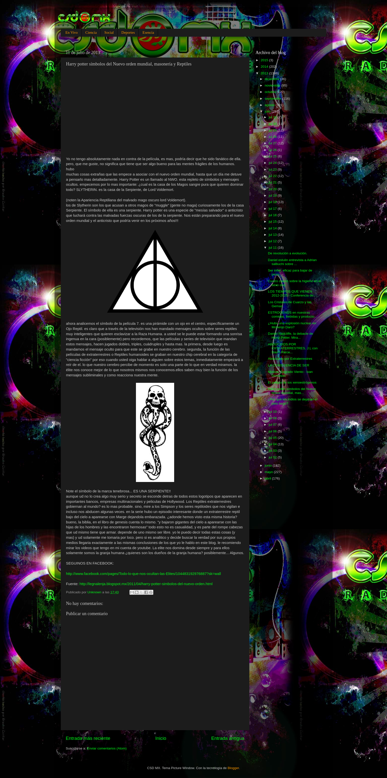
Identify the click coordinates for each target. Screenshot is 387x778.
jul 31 (273, 117)
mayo (269, 472)
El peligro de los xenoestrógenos (292, 382)
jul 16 (273, 215)
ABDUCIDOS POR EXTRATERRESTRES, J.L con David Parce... (293, 348)
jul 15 (273, 221)
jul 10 (273, 412)
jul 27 (273, 143)
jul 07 (273, 424)
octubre (271, 92)
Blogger (233, 768)
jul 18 (273, 202)
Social (109, 32)
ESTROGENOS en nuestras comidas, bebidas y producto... (292, 314)
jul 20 (273, 189)
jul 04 (273, 444)
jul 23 (273, 169)
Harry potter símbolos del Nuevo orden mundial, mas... (292, 391)
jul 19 (273, 195)
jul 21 (273, 182)
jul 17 (273, 208)
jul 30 (273, 124)
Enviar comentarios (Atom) (107, 748)
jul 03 (273, 450)
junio (269, 465)
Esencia (148, 32)
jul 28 (273, 137)
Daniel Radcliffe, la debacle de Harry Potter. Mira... (290, 335)
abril (268, 478)
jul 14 (273, 228)
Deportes (128, 32)
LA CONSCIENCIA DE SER (288, 365)
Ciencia (91, 32)
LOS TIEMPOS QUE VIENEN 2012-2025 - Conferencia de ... (292, 293)
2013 (265, 73)
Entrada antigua (227, 738)
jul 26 (273, 150)
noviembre (273, 85)
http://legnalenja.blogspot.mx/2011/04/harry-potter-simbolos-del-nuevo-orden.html (145, 584)
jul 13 (273, 235)
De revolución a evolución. (287, 253)
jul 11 (273, 247)
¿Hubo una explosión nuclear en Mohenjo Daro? (292, 325)
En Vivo (71, 32)
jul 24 (273, 163)
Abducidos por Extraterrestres (290, 358)
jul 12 (273, 241)
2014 (265, 66)
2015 (265, 60)
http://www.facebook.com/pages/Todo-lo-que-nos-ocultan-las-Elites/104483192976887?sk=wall (143, 574)
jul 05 (273, 438)
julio (268, 111)
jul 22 (273, 176)
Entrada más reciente (88, 738)
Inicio (160, 738)
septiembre (273, 98)
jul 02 (273, 457)
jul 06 (273, 431)
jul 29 (273, 130)
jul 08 (273, 418)
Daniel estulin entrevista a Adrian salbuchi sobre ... (292, 262)
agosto (270, 105)
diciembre (272, 79)
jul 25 (273, 156)
